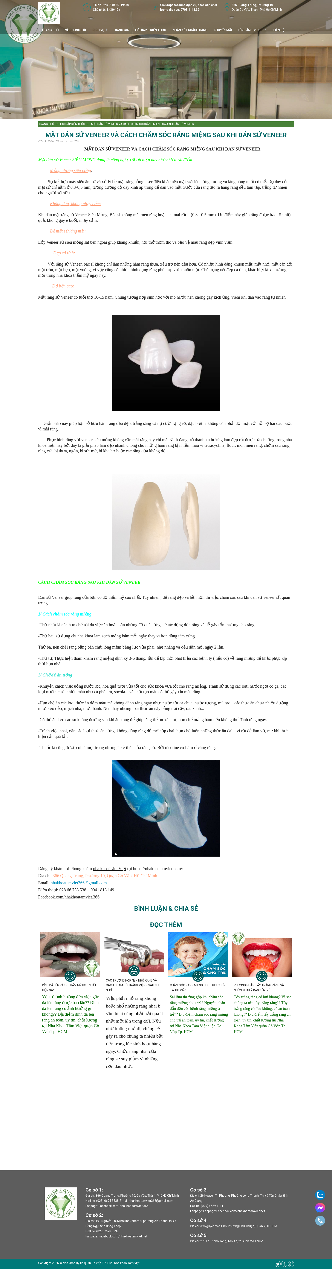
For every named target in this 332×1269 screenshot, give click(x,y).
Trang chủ (46, 124)
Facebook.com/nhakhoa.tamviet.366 (123, 1206)
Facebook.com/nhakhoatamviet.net (123, 1236)
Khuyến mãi (223, 30)
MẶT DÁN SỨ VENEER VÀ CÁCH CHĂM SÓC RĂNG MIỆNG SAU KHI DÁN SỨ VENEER (142, 124)
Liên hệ (278, 30)
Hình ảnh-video (250, 30)
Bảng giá (122, 30)
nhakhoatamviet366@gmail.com (79, 882)
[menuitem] (46, 124)
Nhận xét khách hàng (190, 30)
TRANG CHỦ (50, 30)
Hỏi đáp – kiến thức (150, 30)
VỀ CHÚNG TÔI (75, 30)
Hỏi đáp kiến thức (72, 124)
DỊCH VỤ (98, 30)
